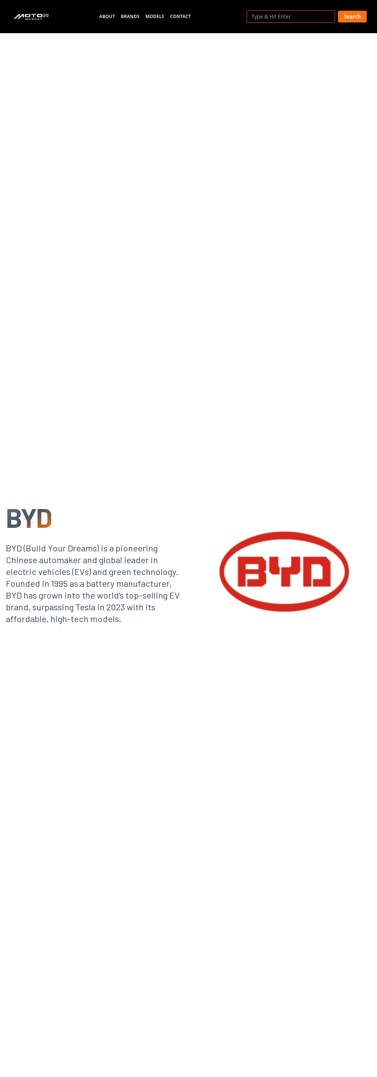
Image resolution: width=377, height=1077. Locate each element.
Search (352, 16)
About (107, 16)
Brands (130, 16)
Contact (180, 16)
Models (154, 16)
